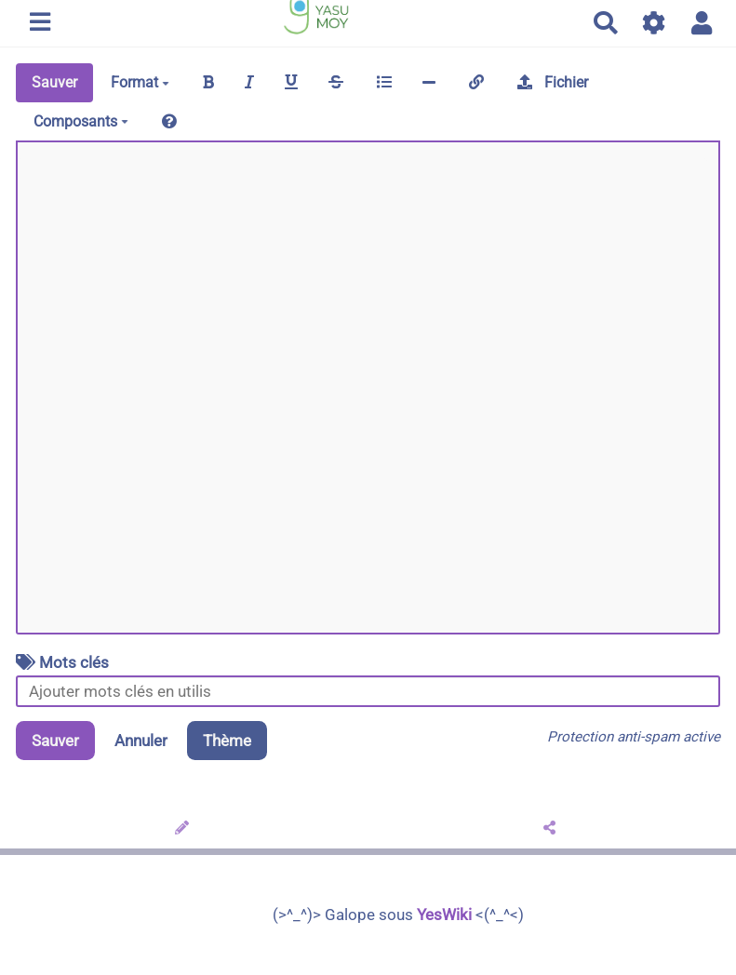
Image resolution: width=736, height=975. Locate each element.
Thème (227, 740)
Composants (80, 121)
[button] (702, 23)
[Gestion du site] (655, 23)
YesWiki (444, 914)
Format (140, 82)
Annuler (140, 740)
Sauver (54, 82)
